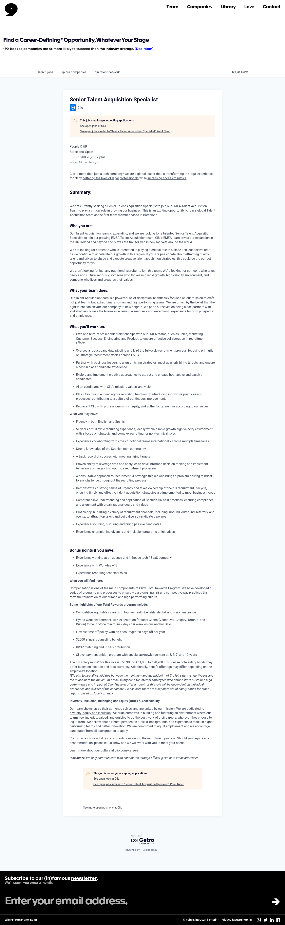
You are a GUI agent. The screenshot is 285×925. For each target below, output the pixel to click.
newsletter (84, 878)
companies (73, 72)
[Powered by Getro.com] (142, 840)
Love (249, 7)
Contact (271, 7)
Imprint (214, 919)
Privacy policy (132, 850)
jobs (45, 72)
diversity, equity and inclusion (90, 713)
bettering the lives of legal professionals (111, 178)
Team (172, 7)
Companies (199, 7)
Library (228, 7)
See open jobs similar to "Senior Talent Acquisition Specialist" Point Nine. (125, 131)
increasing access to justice (166, 178)
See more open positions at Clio (102, 807)
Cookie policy (150, 850)
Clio (72, 174)
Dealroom (144, 49)
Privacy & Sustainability (237, 919)
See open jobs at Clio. (93, 126)
